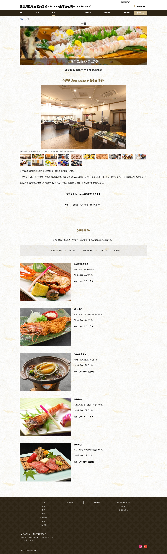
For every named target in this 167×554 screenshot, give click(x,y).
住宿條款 (97, 502)
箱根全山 (123, 506)
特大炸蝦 (70, 250)
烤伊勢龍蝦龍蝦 (54, 250)
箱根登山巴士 (123, 510)
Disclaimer (22, 550)
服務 (43, 521)
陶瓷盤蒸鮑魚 (86, 250)
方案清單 (70, 502)
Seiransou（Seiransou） (34, 534)
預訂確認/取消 (125, 2)
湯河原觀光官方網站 (123, 502)
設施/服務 (43, 517)
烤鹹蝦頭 (101, 250)
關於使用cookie (31, 550)
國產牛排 (115, 250)
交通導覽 (43, 525)
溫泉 (43, 506)
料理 (43, 514)
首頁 (43, 502)
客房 (43, 510)
